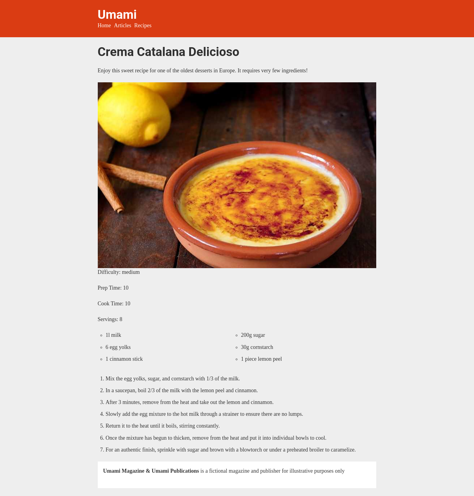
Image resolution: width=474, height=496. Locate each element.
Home (104, 25)
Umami (117, 14)
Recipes (143, 25)
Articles (122, 25)
